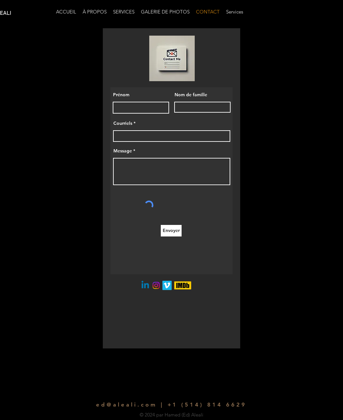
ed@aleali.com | (130, 404)
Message (122, 151)
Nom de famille (191, 94)
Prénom (121, 94)
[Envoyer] (171, 230)
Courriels (122, 123)
